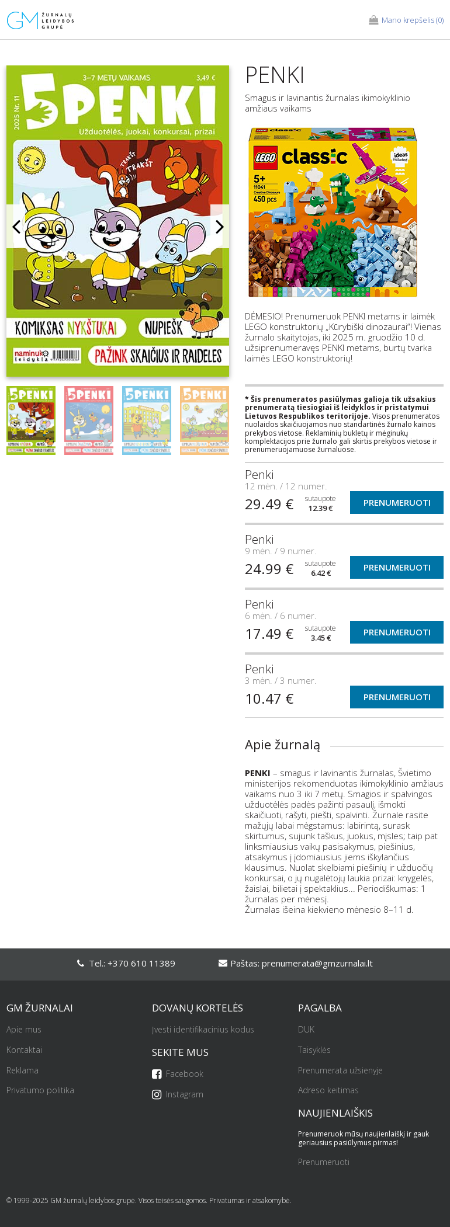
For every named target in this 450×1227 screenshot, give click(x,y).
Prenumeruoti (397, 502)
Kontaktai (24, 1050)
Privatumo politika (40, 1091)
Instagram (177, 1095)
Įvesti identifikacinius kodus (203, 1030)
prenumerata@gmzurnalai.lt (317, 963)
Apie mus (23, 1030)
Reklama (22, 1071)
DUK (306, 1030)
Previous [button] (15, 226)
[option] (118, 225)
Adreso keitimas (328, 1091)
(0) (406, 20)
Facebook (177, 1074)
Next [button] (219, 226)
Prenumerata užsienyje (340, 1071)
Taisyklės (314, 1050)
